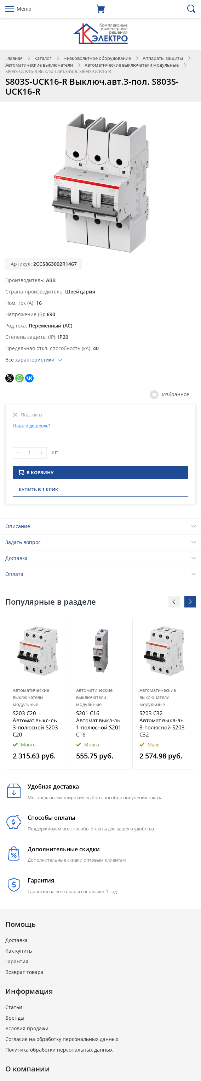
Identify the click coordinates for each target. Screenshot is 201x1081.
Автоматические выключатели (39, 65)
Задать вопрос (23, 544)
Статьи (13, 1009)
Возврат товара (24, 974)
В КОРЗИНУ (36, 474)
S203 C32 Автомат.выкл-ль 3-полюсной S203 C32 (162, 726)
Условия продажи (26, 1030)
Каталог (43, 58)
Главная (14, 58)
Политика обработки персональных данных (59, 1051)
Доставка (16, 560)
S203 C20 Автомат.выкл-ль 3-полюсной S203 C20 (35, 726)
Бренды (14, 1019)
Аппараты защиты (163, 58)
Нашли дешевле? (32, 425)
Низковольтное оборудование (97, 58)
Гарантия (16, 963)
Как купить (18, 953)
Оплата (14, 576)
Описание (17, 528)
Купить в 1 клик (38, 491)
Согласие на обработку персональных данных (61, 1041)
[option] (37, 696)
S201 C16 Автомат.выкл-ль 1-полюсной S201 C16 (98, 726)
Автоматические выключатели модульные (132, 65)
